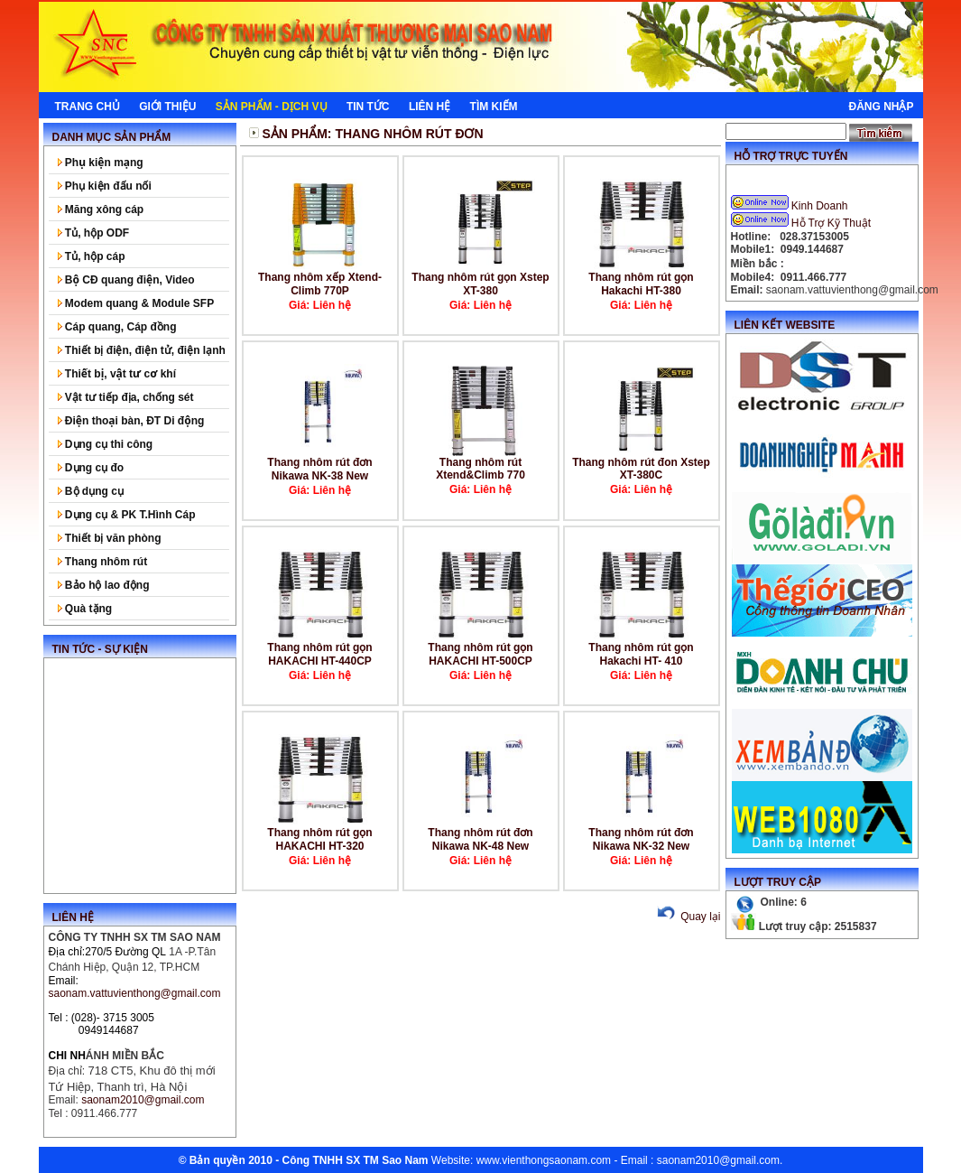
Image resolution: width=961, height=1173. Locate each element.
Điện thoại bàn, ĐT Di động (131, 420)
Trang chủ (87, 106)
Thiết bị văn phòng (110, 538)
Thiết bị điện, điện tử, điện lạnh (142, 350)
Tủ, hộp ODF (94, 233)
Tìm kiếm (494, 106)
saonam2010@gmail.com (718, 1160)
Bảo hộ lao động (104, 585)
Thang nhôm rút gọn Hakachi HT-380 (640, 284)
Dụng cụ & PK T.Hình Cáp (127, 514)
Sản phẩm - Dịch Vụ (272, 106)
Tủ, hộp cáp (91, 256)
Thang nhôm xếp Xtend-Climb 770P (320, 284)
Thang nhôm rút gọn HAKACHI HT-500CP (480, 654)
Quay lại (686, 916)
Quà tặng (85, 608)
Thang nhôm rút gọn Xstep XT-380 (480, 284)
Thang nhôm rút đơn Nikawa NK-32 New (640, 839)
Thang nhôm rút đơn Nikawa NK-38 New (319, 469)
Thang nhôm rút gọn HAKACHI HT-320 (319, 839)
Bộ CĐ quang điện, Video (126, 280)
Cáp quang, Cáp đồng (117, 327)
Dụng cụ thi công (105, 444)
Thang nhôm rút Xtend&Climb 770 (480, 468)
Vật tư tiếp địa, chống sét (126, 397)
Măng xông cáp (101, 209)
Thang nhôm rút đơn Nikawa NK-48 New (480, 839)
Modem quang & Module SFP (136, 303)
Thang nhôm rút (103, 561)
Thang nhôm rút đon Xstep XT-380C (641, 468)
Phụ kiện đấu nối (105, 186)
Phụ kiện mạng (100, 162)
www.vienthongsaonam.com (543, 1160)
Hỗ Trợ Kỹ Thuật (802, 223)
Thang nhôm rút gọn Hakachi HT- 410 (640, 654)
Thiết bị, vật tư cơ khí (117, 374)
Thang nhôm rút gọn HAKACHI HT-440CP (319, 654)
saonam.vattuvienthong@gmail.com (135, 993)
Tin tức (368, 106)
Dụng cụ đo (91, 467)
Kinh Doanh (791, 206)
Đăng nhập (880, 106)
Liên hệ (429, 106)
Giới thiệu (167, 106)
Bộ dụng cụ (91, 491)
